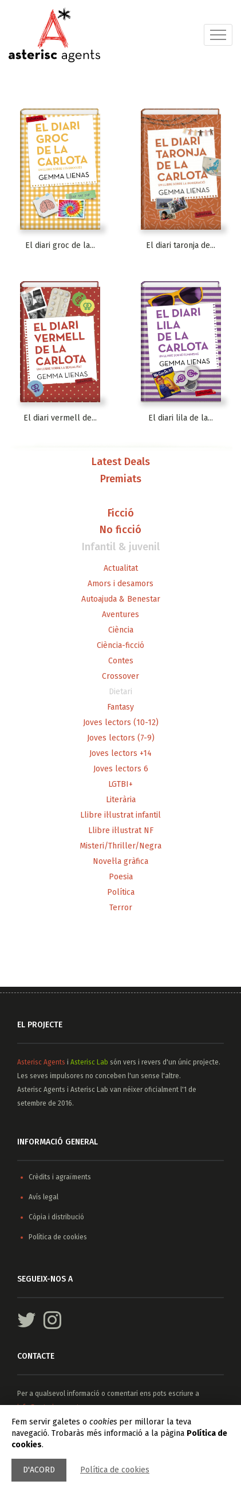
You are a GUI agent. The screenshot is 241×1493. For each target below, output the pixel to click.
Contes (120, 661)
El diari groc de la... (60, 245)
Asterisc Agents (41, 1062)
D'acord (39, 1470)
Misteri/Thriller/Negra (120, 846)
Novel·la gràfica (120, 861)
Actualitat (121, 568)
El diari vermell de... (60, 418)
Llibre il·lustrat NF (120, 830)
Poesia (121, 877)
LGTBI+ (120, 784)
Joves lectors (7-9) (121, 738)
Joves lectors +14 (120, 753)
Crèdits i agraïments (60, 1177)
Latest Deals (121, 462)
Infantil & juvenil (121, 547)
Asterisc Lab (89, 1062)
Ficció (121, 513)
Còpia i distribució (56, 1217)
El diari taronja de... (180, 245)
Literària (121, 799)
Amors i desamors (120, 584)
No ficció (120, 530)
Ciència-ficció (120, 645)
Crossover (120, 676)
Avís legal (43, 1197)
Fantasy (120, 707)
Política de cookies (114, 1470)
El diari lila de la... (180, 418)
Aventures (120, 614)
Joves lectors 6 (120, 769)
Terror (120, 907)
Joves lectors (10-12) (121, 722)
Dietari (120, 692)
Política (121, 892)
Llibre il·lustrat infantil (120, 815)
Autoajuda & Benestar (120, 599)
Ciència (120, 630)
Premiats (120, 479)
